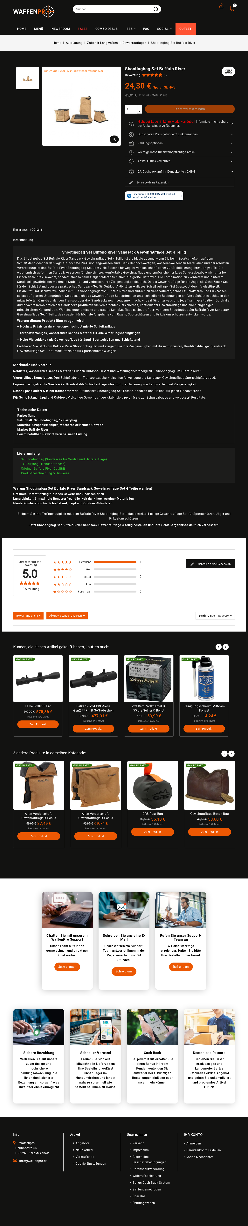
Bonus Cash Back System (151, 1183)
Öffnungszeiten (144, 1204)
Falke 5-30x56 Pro (38, 706)
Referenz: (20, 230)
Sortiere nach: (208, 615)
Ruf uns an (181, 967)
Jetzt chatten (67, 967)
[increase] (139, 107)
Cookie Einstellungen (91, 1164)
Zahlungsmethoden (147, 1190)
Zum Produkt (38, 724)
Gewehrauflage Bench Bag (209, 814)
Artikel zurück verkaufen (149, 161)
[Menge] (131, 109)
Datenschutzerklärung (149, 1170)
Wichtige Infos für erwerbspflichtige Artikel (162, 152)
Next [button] (231, 753)
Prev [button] (224, 753)
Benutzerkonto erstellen (204, 1151)
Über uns (139, 1197)
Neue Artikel (85, 1151)
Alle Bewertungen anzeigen (67, 615)
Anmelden (194, 1144)
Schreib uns (124, 972)
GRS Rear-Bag (152, 814)
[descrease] (139, 111)
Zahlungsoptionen (146, 143)
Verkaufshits (85, 1158)
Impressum (141, 1151)
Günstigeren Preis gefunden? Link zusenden (163, 134)
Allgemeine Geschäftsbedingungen (150, 1160)
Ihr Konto (193, 1136)
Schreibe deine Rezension (149, 182)
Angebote (83, 1144)
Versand (139, 1144)
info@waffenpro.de (33, 1162)
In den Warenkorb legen (190, 109)
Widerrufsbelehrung (147, 1177)
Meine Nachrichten (200, 1158)
